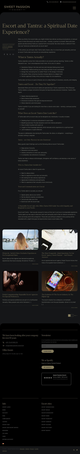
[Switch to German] (20, 443)
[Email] (13, 54)
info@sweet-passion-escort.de (69, 1)
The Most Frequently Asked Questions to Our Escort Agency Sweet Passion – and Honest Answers (58, 255)
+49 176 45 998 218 (53, 1)
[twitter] (74, 450)
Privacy (32, 449)
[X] (7, 54)
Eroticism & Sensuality (7, 47)
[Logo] (17, 6)
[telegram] (77, 450)
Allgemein (10, 46)
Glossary (22, 449)
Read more (35, 305)
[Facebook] (4, 54)
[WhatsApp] (10, 54)
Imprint (27, 449)
